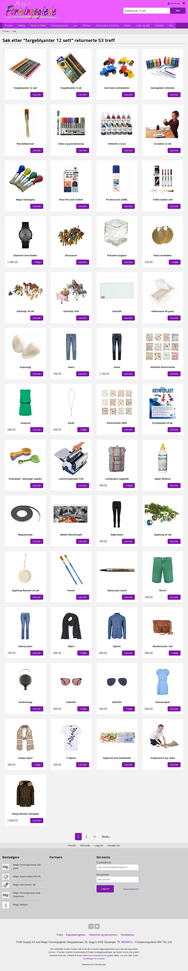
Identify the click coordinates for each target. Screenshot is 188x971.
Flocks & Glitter (38, 25)
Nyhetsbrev (127, 934)
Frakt (60, 934)
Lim (75, 25)
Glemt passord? (130, 889)
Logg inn (98, 845)
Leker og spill (143, 25)
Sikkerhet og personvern (103, 934)
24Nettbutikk (100, 964)
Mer (171, 25)
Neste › (106, 836)
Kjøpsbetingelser (76, 934)
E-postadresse (104, 862)
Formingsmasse (59, 25)
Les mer (124, 955)
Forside (9, 25)
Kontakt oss (114, 845)
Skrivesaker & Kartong (107, 25)
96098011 (127, 942)
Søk (178, 10)
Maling (21, 25)
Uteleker (159, 25)
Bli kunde (85, 845)
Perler (128, 25)
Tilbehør (86, 25)
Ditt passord (103, 874)
